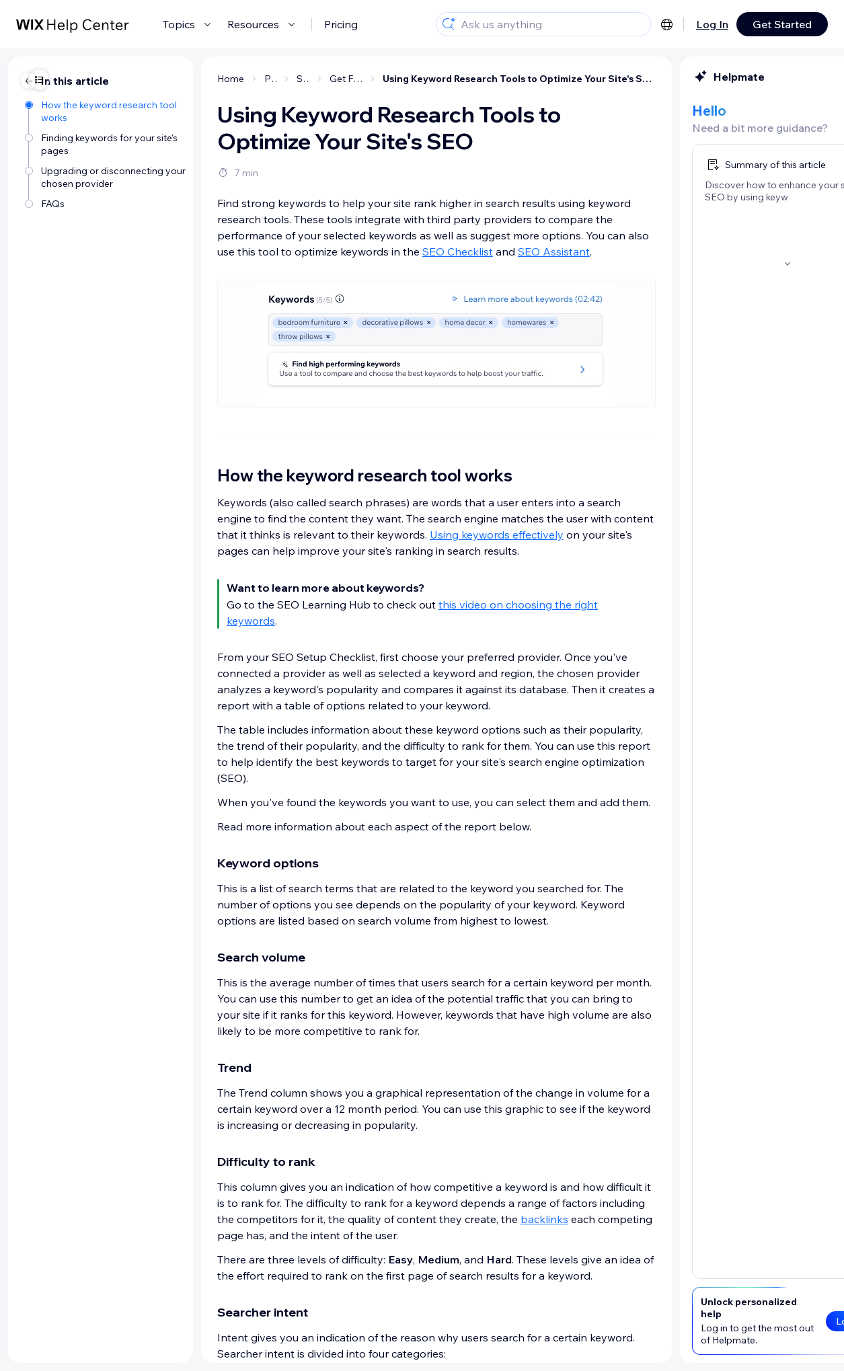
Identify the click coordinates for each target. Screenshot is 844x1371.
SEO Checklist (332, 251)
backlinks (419, 1219)
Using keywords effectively (371, 534)
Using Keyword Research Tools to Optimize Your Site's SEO (393, 79)
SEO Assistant (428, 251)
